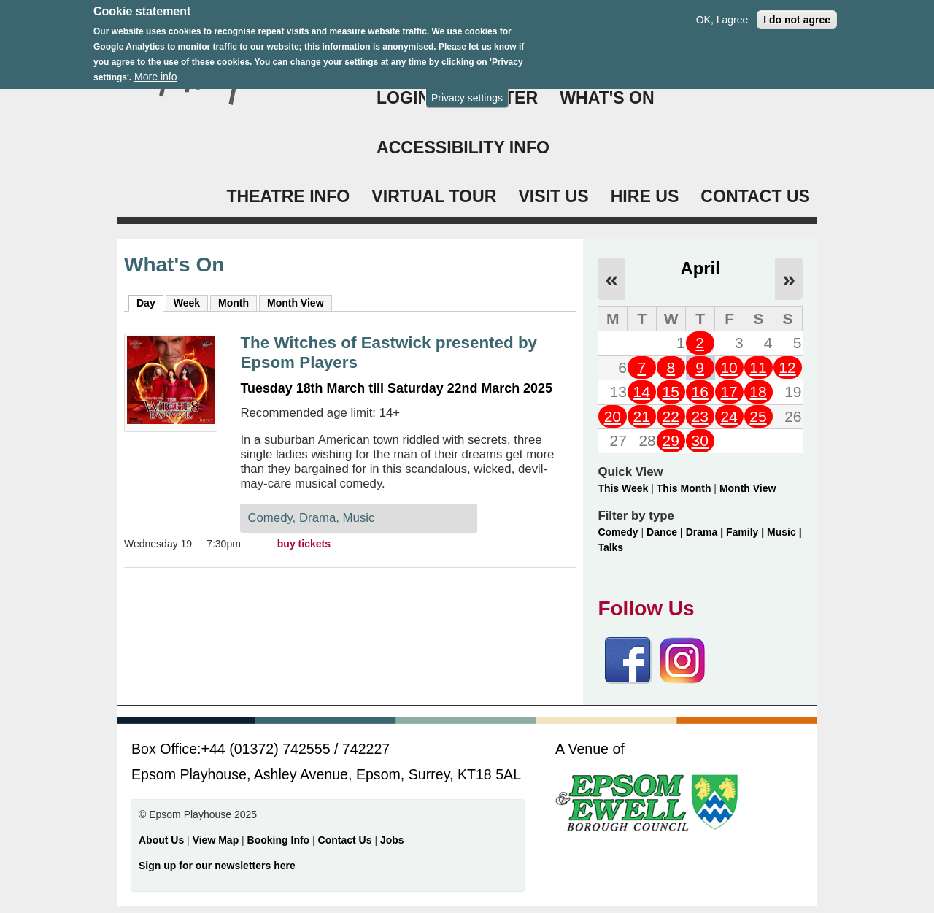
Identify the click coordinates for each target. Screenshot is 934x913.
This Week (623, 488)
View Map (217, 840)
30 (699, 440)
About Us (161, 840)
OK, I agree (722, 12)
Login (403, 97)
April (700, 268)
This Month (684, 488)
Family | (746, 532)
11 (757, 367)
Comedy (618, 532)
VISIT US (553, 196)
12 (787, 367)
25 (757, 416)
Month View (295, 303)
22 (671, 416)
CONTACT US (755, 196)
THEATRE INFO (288, 196)
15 (671, 391)
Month (233, 303)
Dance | (666, 532)
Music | (784, 532)
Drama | (706, 532)
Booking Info (278, 840)
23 (699, 416)
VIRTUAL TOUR (433, 196)
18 (757, 391)
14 (641, 391)
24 (728, 416)
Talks (610, 547)
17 (728, 391)
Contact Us (346, 840)
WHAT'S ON (607, 97)
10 (728, 367)
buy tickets (304, 544)
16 (699, 391)
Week (187, 303)
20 (612, 416)
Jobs (392, 840)
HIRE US (645, 196)
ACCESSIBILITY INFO (463, 147)
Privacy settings (467, 90)
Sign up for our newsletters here (217, 865)
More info (155, 69)
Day (149, 302)
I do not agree (796, 12)
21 (641, 416)
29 (671, 440)
